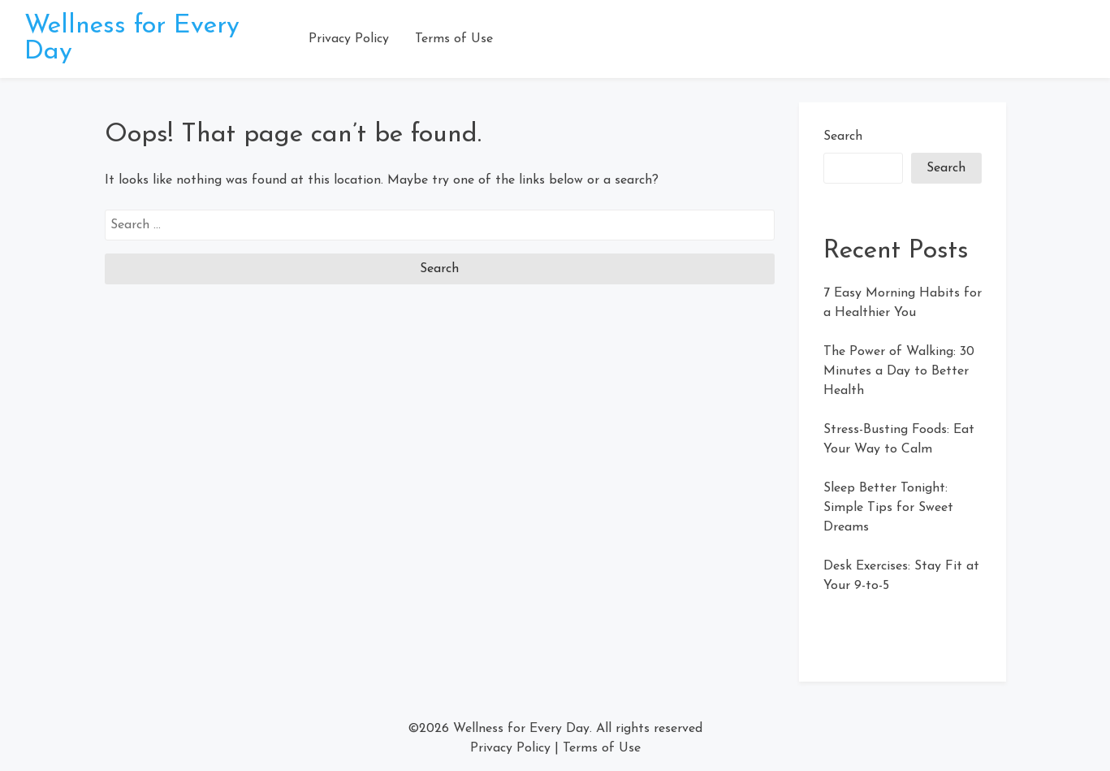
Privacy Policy (349, 38)
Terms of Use (454, 38)
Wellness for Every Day (521, 728)
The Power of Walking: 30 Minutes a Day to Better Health (898, 371)
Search (842, 136)
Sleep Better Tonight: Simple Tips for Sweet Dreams (888, 508)
